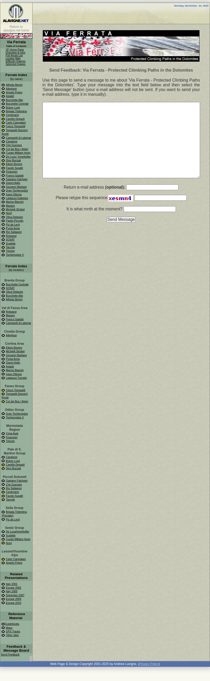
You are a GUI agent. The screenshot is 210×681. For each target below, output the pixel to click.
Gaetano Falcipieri (17, 179)
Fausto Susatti (14, 168)
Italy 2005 (11, 591)
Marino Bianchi (14, 201)
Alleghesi (11, 88)
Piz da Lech (13, 224)
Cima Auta (12, 433)
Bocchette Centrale (17, 103)
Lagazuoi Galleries (17, 198)
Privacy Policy (149, 664)
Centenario (12, 115)
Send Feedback (10, 654)
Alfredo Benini (14, 84)
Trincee (10, 250)
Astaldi (10, 96)
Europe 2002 (13, 587)
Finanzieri (11, 171)
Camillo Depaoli (15, 119)
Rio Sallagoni (14, 232)
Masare (10, 205)
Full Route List (14, 55)
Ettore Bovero (14, 164)
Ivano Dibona (14, 194)
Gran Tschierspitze (17, 190)
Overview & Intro (15, 52)
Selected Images (15, 64)
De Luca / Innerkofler (18, 156)
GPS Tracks (13, 631)
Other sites (12, 635)
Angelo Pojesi (14, 92)
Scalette (10, 243)
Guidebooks (12, 624)
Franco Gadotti (14, 175)
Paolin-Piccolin (14, 220)
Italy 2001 (11, 584)
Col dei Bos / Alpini (17, 149)
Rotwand (11, 236)
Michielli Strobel (15, 209)
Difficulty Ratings (15, 61)
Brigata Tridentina (16, 111)
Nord (9, 213)
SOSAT (10, 239)
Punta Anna (13, 228)
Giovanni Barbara (16, 186)
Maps (9, 627)
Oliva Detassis (14, 217)
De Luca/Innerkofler (17, 531)
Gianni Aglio (13, 183)
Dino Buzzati (13, 160)
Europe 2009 (13, 599)
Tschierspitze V (15, 254)
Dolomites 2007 (15, 595)
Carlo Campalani (16, 122)
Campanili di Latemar (18, 137)
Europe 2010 (13, 603)
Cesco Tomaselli (15, 126)
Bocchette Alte (14, 100)
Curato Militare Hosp (18, 152)
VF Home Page (15, 49)
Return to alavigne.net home (16, 28)
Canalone (11, 141)
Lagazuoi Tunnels (16, 377)
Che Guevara (14, 145)
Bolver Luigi (13, 107)
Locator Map (13, 58)
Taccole (10, 247)
